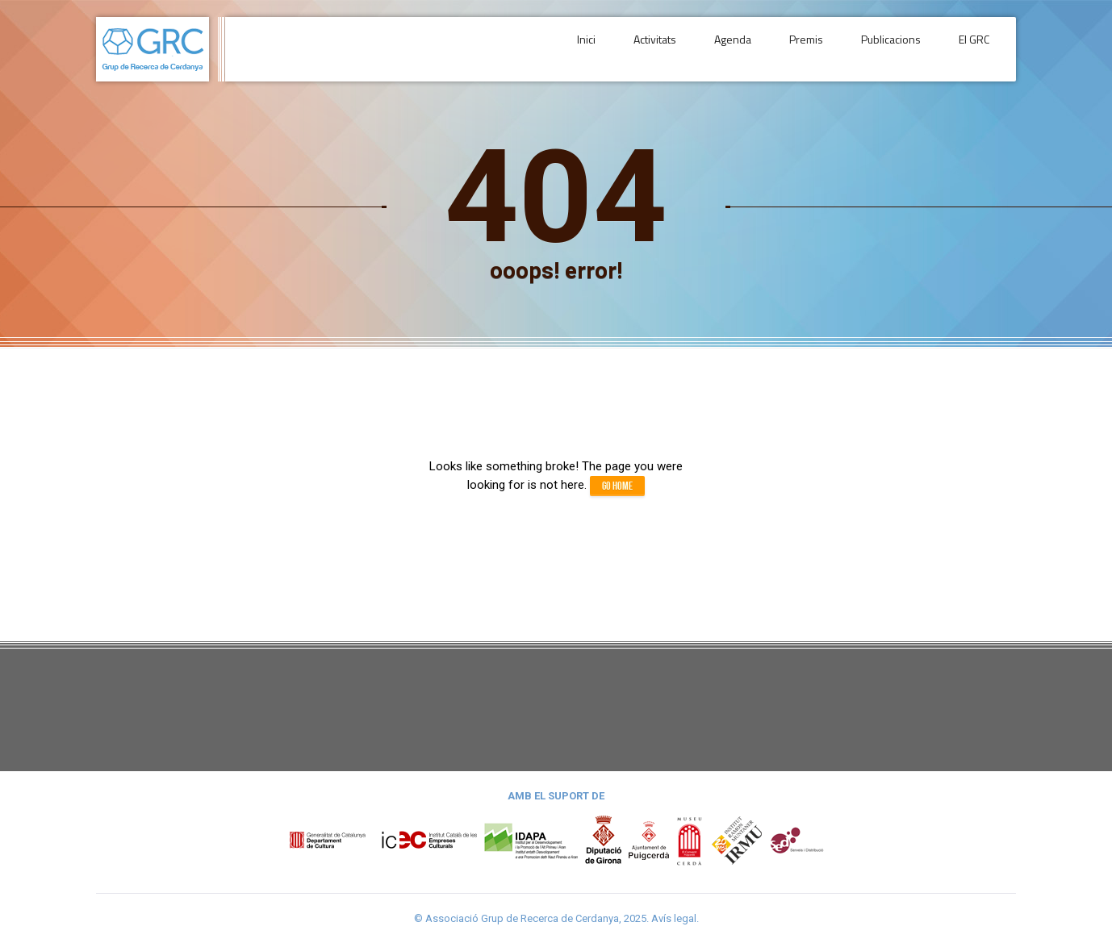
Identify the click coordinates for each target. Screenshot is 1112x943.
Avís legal (673, 918)
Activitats (666, 48)
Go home (617, 485)
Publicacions (895, 48)
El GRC (975, 48)
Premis (813, 48)
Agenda (741, 48)
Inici (600, 48)
